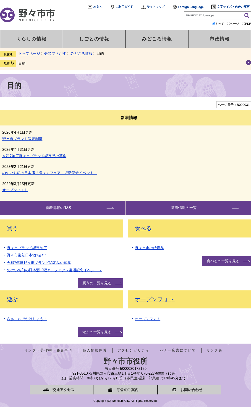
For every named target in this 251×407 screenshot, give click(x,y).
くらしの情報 (31, 38)
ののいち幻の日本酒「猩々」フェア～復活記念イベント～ (49, 173)
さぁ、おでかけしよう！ (27, 319)
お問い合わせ (191, 390)
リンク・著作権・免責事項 (48, 350)
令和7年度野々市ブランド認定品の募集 (34, 156)
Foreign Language (191, 7)
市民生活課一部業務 (143, 378)
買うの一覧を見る (97, 283)
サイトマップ (156, 6)
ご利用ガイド (124, 6)
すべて (219, 23)
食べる (143, 228)
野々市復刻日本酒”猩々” (26, 255)
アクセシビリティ (133, 350)
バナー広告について (178, 350)
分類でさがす (55, 53)
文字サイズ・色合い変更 (233, 6)
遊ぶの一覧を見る (97, 332)
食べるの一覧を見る (223, 261)
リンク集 (214, 350)
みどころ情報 (157, 38)
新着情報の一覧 (184, 208)
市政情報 (220, 38)
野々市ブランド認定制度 (22, 139)
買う (12, 228)
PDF (248, 23)
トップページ (29, 53)
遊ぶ (12, 299)
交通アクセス (63, 390)
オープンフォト (15, 190)
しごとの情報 (94, 38)
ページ (234, 23)
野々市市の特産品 (149, 248)
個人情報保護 (95, 350)
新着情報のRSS (58, 208)
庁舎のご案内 (128, 390)
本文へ (97, 6)
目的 (22, 63)
